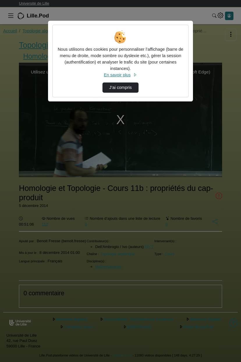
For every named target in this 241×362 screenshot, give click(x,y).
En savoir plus (120, 75)
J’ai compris (120, 87)
